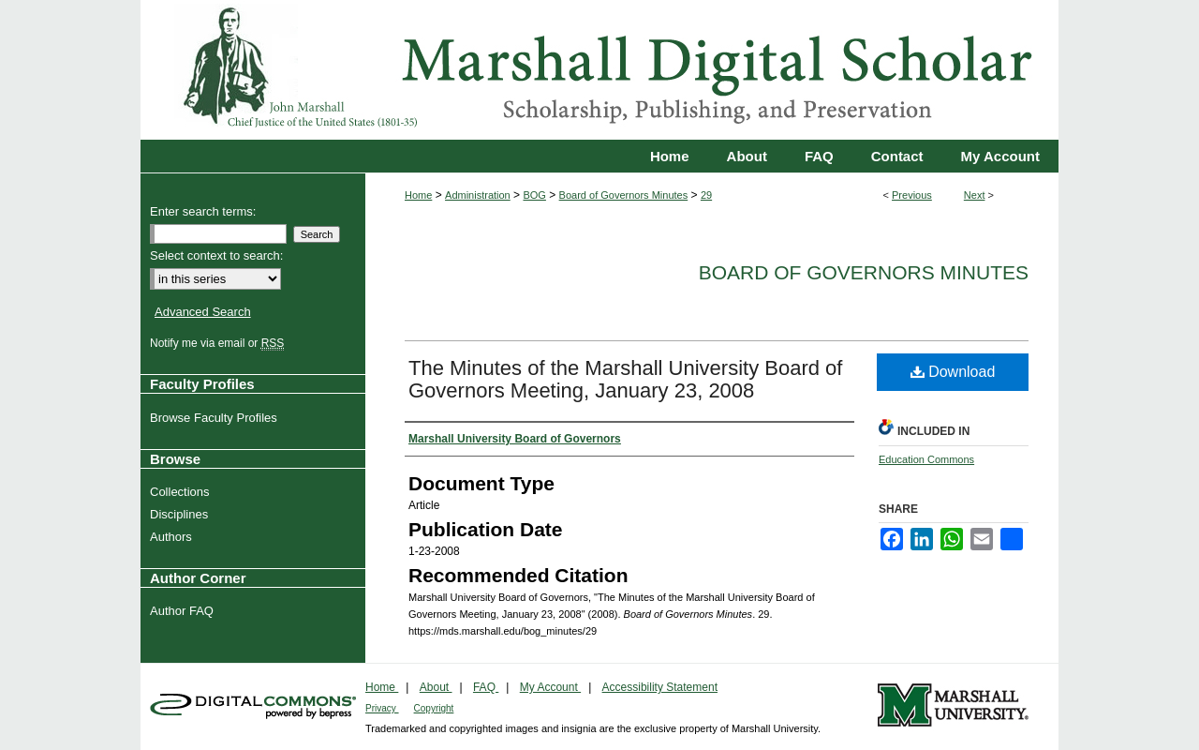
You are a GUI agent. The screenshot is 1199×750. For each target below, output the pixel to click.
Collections (182, 492)
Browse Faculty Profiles (216, 418)
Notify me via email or (219, 343)
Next (974, 195)
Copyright (434, 708)
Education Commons (926, 459)
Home (418, 195)
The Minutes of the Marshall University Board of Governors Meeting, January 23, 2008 (625, 379)
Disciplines (181, 514)
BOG (534, 195)
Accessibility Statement (660, 687)
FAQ (485, 687)
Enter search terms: (203, 211)
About (436, 687)
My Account (550, 687)
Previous (912, 195)
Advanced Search (203, 312)
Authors (173, 537)
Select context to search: (216, 255)
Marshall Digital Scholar (599, 70)
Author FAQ (184, 611)
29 (706, 195)
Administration (478, 195)
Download (953, 372)
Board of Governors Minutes (623, 195)
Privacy (382, 708)
